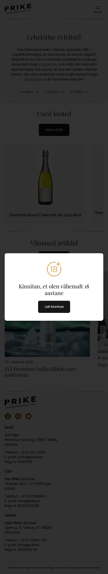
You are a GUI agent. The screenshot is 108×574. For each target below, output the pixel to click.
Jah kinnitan (54, 306)
